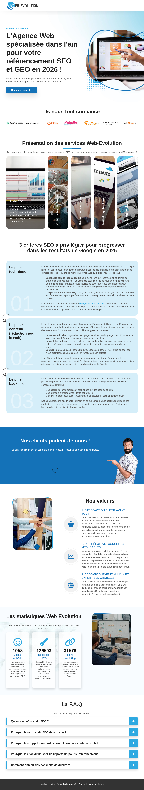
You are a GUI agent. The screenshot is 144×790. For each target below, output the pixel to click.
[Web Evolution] (22, 3)
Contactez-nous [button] (20, 90)
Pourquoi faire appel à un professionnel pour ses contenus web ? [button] (54, 743)
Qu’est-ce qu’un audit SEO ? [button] (30, 721)
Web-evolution (48, 784)
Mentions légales (96, 784)
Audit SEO (17, 201)
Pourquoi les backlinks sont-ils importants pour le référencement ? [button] (55, 754)
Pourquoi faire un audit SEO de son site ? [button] (38, 732)
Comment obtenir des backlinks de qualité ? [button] (40, 764)
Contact (83, 784)
